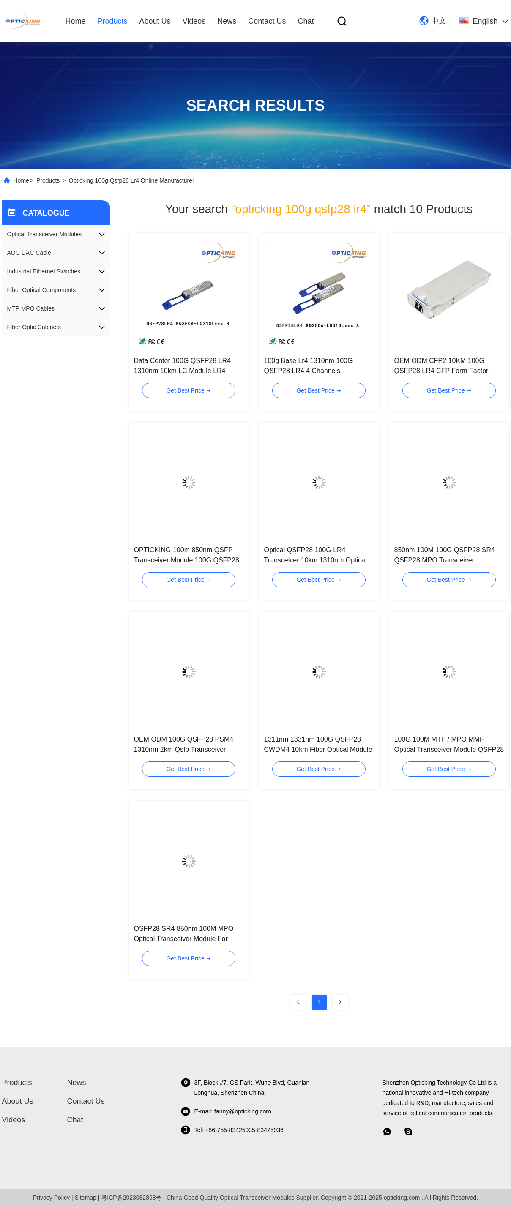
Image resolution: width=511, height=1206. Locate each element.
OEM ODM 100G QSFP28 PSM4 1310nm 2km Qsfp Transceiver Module (184, 749)
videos (194, 21)
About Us (155, 21)
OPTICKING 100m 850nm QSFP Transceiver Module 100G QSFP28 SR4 (186, 560)
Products (113, 21)
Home (76, 21)
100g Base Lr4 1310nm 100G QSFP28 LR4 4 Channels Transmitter (308, 371)
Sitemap (85, 1197)
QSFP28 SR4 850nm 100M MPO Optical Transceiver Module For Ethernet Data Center (184, 938)
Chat (306, 21)
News (226, 21)
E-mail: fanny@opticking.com (225, 1111)
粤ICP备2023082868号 (131, 1197)
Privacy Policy (51, 1197)
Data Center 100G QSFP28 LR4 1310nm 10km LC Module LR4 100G (182, 371)
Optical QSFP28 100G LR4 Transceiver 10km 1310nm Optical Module (315, 560)
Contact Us (267, 21)
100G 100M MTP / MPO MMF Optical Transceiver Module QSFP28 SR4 (449, 749)
